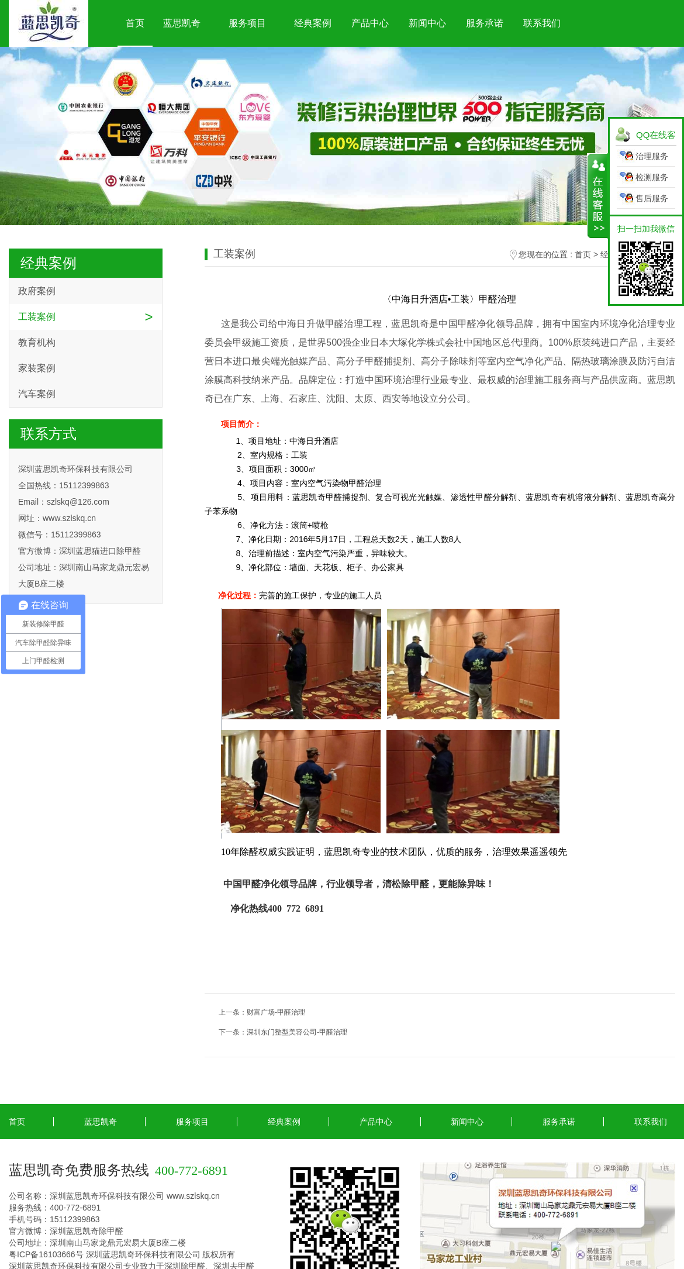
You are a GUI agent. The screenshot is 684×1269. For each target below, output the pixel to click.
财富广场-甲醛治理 (276, 1012)
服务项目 (247, 23)
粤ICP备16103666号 (46, 1254)
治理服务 (651, 156)
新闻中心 (427, 23)
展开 (598, 196)
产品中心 (370, 23)
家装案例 (37, 368)
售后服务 (651, 198)
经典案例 (312, 23)
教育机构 (37, 342)
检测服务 (651, 177)
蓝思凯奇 (182, 23)
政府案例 (37, 291)
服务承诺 (484, 23)
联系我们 (542, 23)
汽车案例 (37, 394)
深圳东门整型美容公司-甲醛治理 (297, 1032)
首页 (135, 23)
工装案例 (37, 317)
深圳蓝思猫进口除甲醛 (100, 551)
